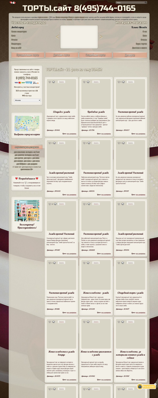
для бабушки (21, 164)
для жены (27, 161)
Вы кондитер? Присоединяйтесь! (26, 226)
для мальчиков (19, 152)
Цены (13, 35)
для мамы (36, 161)
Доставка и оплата (139, 47)
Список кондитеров (19, 31)
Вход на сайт (16, 47)
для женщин (18, 161)
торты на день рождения (27, 147)
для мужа (27, 158)
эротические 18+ (27, 169)
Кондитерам (16, 43)
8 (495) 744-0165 (27, 78)
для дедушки (32, 164)
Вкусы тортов (141, 43)
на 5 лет (37, 152)
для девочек (19, 155)
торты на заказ (43, 17)
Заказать (61, 82)
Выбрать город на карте (27, 134)
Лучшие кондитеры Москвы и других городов (70, 17)
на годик (29, 152)
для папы (35, 158)
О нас (145, 31)
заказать (69, 19)
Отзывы (14, 39)
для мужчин (18, 158)
